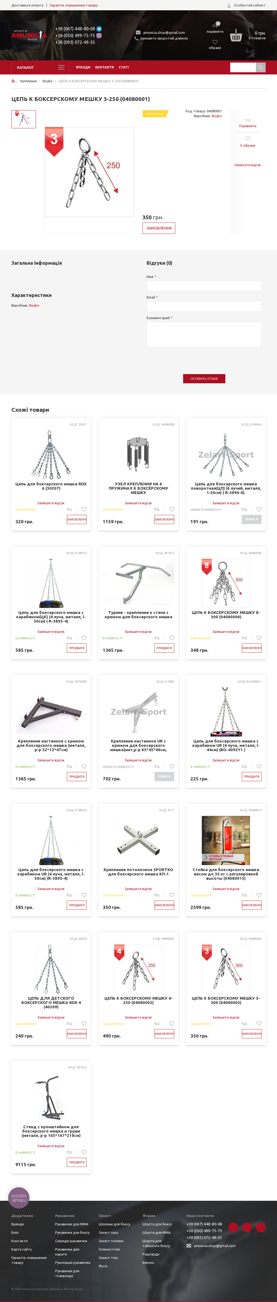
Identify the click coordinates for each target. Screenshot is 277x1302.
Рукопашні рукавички (72, 1262)
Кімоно (148, 1262)
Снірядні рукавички (71, 1241)
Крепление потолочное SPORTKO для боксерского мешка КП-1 (138, 872)
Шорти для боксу (157, 1224)
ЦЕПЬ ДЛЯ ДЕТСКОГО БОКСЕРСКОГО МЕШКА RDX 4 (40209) (51, 1002)
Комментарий (158, 318)
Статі (124, 67)
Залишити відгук (51, 503)
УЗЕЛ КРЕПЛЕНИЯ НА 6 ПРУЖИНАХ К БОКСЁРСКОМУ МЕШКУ (138, 488)
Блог (15, 1232)
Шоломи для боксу (114, 1224)
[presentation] (188, 358)
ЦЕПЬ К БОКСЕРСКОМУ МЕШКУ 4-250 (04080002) (138, 1000)
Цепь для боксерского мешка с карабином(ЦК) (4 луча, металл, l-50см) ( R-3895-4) (51, 616)
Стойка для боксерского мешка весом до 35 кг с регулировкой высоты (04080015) (226, 874)
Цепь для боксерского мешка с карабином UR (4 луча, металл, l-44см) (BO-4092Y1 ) (226, 745)
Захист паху (108, 1232)
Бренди (83, 67)
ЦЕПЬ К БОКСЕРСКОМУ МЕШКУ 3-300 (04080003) (226, 1000)
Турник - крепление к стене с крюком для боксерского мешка (138, 614)
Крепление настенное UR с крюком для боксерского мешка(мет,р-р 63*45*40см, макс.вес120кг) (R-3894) (138, 745)
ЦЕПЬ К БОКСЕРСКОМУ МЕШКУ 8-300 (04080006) (226, 614)
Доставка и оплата (27, 5)
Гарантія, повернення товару (74, 5)
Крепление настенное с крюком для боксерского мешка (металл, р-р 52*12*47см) (51, 745)
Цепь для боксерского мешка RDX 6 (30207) (51, 486)
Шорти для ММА (157, 1232)
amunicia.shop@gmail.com (164, 32)
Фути (103, 1266)
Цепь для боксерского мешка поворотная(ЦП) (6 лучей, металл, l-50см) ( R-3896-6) (226, 488)
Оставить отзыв (204, 378)
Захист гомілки (111, 1241)
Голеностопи (109, 1249)
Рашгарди (151, 1254)
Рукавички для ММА (71, 1224)
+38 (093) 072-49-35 (75, 42)
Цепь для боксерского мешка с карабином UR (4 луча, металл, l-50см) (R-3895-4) (51, 874)
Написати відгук (248, 165)
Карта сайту (21, 1249)
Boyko (217, 116)
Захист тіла (108, 1258)
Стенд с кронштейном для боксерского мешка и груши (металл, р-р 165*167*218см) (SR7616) (51, 1131)
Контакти (104, 67)
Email (151, 297)
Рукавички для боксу (72, 1232)
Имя (150, 277)
